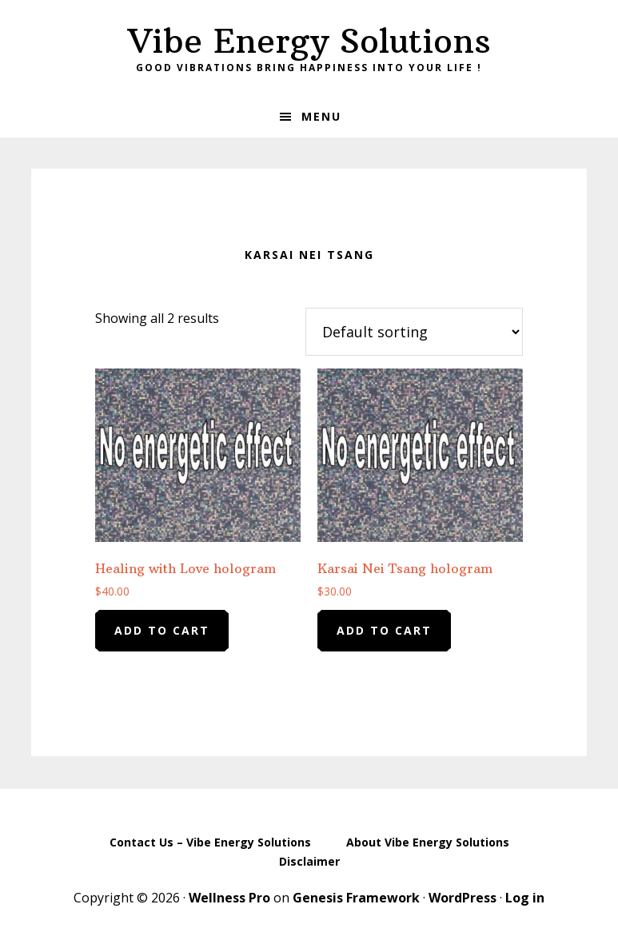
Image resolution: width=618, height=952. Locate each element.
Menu (321, 116)
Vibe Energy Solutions (309, 41)
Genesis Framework (356, 897)
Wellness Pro (229, 897)
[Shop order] (414, 332)
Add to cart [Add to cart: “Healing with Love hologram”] (161, 630)
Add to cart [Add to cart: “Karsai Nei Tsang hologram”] (384, 630)
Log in (524, 897)
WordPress (462, 897)
